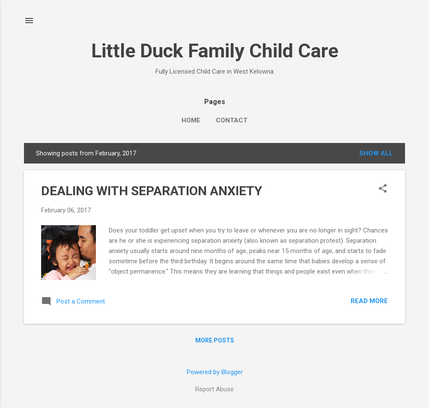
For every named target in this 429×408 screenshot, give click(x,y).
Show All (376, 153)
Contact (231, 120)
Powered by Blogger (215, 372)
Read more (369, 301)
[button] (383, 189)
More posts (214, 340)
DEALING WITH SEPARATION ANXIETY (151, 190)
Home (191, 120)
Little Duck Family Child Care (214, 50)
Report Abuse (214, 389)
